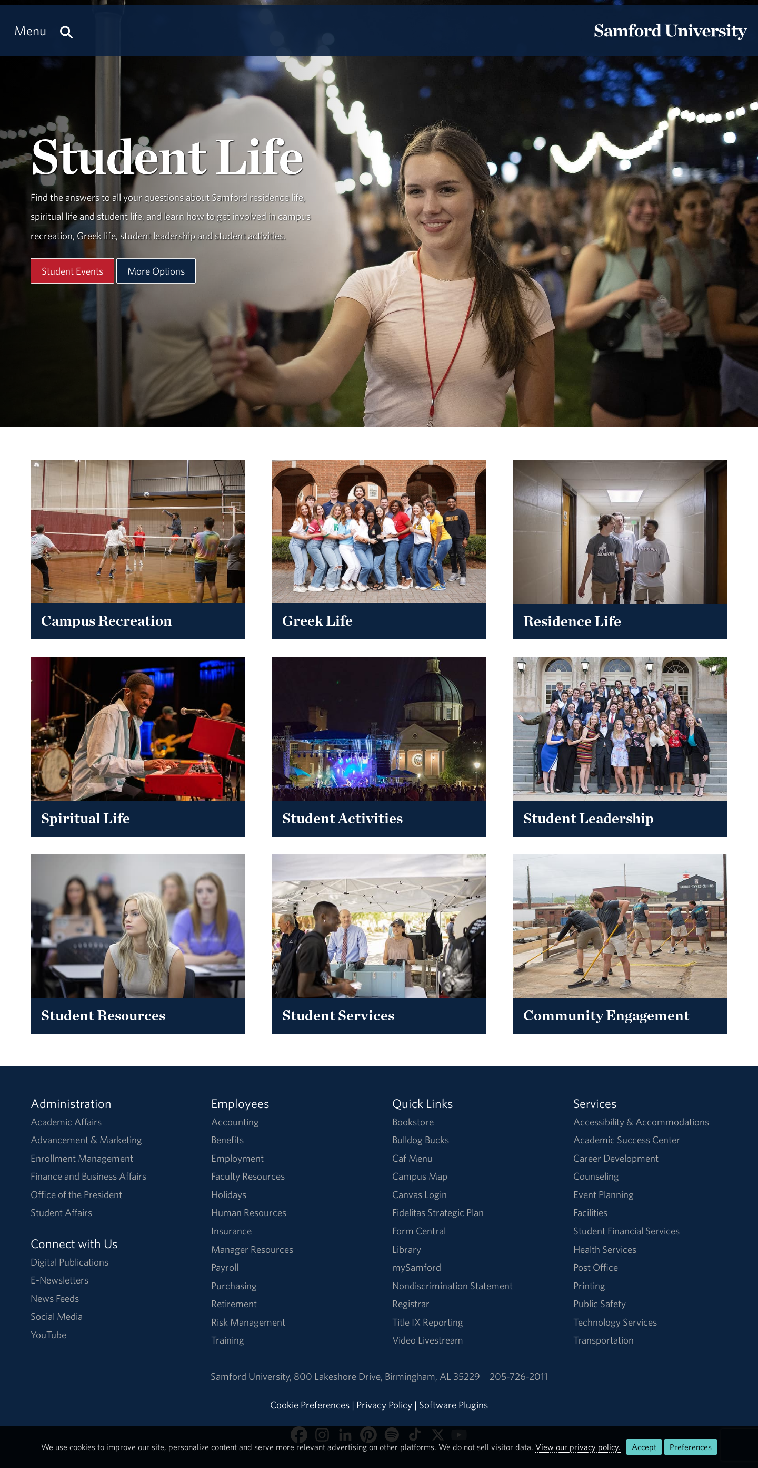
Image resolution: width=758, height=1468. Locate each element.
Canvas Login (419, 1194)
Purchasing (234, 1285)
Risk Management (248, 1322)
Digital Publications (69, 1262)
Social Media (57, 1316)
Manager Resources (252, 1249)
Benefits (227, 1139)
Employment (237, 1158)
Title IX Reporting (427, 1322)
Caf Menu (412, 1158)
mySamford (416, 1267)
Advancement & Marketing (86, 1139)
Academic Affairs (66, 1121)
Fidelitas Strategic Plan (438, 1212)
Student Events (72, 270)
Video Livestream (427, 1340)
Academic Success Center (626, 1139)
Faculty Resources (248, 1176)
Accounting (235, 1121)
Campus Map (419, 1176)
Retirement (234, 1303)
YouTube (48, 1334)
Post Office (595, 1267)
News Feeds (55, 1298)
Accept (644, 1447)
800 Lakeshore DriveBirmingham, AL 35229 (387, 1376)
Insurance (231, 1230)
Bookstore (413, 1121)
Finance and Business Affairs (88, 1176)
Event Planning (603, 1194)
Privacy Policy (384, 1404)
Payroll (224, 1267)
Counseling (596, 1176)
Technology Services (615, 1322)
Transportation (603, 1340)
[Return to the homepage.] (670, 40)
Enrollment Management (82, 1158)
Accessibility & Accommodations (641, 1121)
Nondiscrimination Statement (452, 1285)
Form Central (419, 1230)
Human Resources (248, 1212)
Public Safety (599, 1303)
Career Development (616, 1158)
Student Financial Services (626, 1230)
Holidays (228, 1194)
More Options (156, 270)
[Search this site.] (66, 30)
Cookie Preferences (310, 1404)
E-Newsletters (59, 1279)
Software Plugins (453, 1404)
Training (227, 1340)
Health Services (604, 1249)
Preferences (691, 1447)
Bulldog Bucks (420, 1139)
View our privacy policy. (578, 1447)
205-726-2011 (519, 1376)
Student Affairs (61, 1212)
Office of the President (76, 1194)
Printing (589, 1285)
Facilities (590, 1212)
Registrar (411, 1303)
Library (406, 1249)
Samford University (252, 1376)
